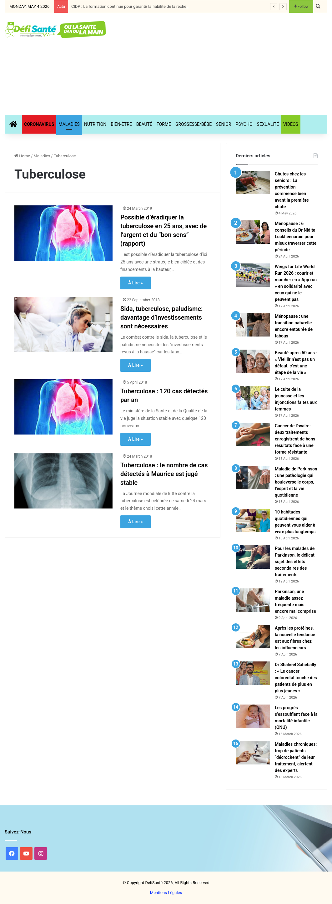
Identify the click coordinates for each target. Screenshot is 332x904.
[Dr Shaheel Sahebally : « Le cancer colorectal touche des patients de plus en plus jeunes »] (253, 673)
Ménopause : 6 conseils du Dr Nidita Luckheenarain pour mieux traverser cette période (295, 236)
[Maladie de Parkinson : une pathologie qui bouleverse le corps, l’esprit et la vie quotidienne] (253, 477)
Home (22, 156)
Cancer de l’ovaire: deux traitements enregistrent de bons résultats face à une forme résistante (295, 438)
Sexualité (268, 124)
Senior (223, 124)
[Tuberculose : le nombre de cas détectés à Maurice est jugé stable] (63, 480)
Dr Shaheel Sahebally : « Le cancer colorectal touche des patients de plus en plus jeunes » (296, 677)
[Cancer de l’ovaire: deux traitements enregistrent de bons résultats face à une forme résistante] (253, 434)
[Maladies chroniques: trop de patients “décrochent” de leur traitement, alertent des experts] (253, 752)
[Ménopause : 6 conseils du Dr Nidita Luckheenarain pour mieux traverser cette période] (253, 232)
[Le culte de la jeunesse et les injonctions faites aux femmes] (253, 398)
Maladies (69, 124)
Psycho (243, 124)
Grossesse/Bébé (193, 124)
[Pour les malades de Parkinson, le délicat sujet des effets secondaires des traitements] (253, 557)
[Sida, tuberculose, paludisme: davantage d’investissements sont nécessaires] (63, 324)
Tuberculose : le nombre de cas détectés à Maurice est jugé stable (164, 473)
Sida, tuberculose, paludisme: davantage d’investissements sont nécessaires (161, 317)
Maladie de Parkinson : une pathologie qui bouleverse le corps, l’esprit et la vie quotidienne (296, 482)
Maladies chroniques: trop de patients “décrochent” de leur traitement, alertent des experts (296, 757)
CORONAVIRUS (39, 124)
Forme (164, 124)
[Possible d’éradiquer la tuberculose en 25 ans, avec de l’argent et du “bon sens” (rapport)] (63, 233)
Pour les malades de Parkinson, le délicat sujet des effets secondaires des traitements (294, 561)
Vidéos (290, 124)
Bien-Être (121, 124)
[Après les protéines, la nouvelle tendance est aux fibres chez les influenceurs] (253, 636)
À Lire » (135, 282)
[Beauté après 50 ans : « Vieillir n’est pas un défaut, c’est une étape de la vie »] (253, 361)
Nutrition (95, 124)
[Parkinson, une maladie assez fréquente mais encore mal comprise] (253, 600)
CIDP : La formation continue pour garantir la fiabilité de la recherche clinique (140, 6)
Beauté (144, 124)
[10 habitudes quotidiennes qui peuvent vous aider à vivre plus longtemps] (253, 520)
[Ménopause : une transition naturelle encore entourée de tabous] (253, 325)
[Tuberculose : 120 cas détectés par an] (63, 407)
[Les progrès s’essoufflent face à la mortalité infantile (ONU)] (253, 716)
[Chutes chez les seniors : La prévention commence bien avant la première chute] (253, 182)
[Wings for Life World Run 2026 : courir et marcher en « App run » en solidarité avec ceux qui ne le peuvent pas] (253, 275)
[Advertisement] (223, 63)
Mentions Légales (166, 892)
